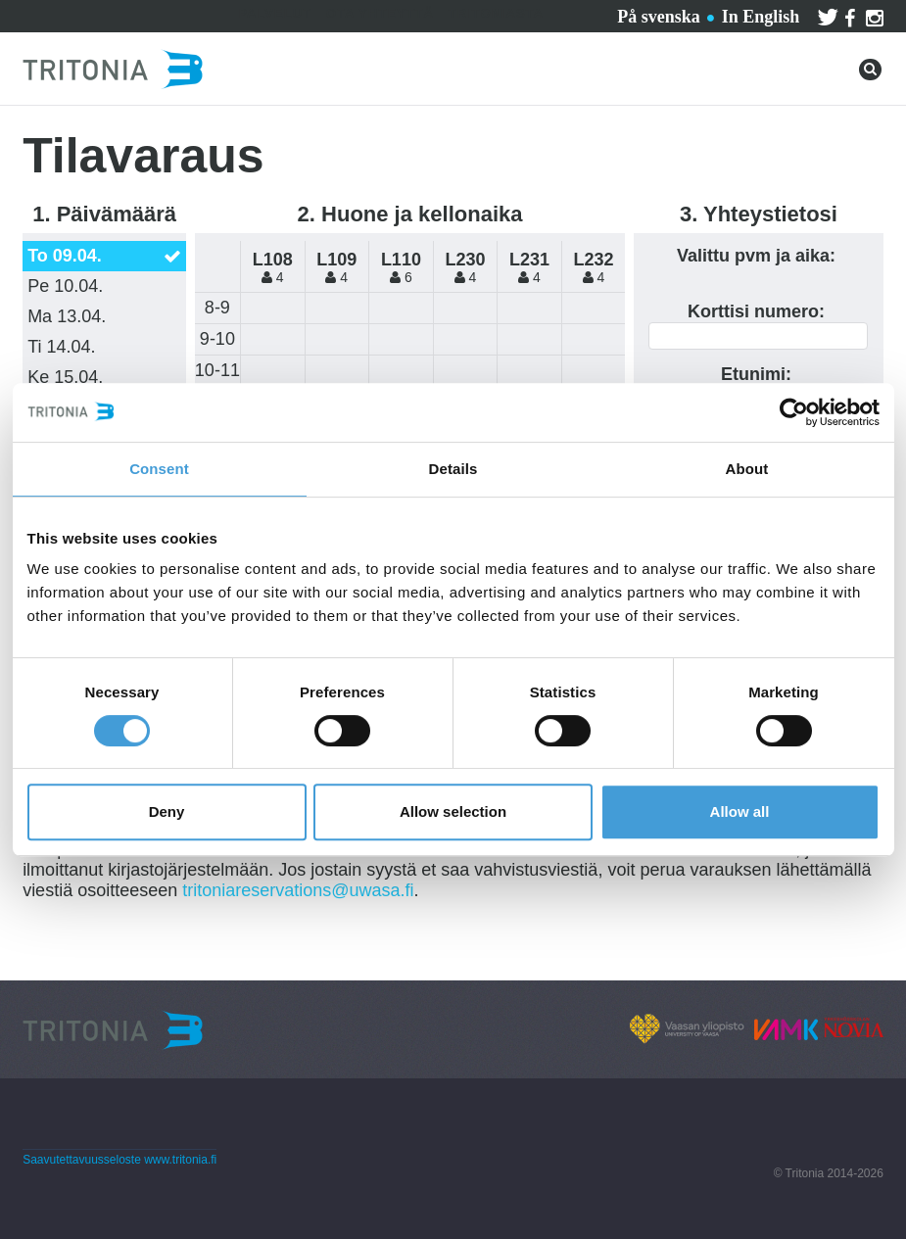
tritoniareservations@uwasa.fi (297, 890)
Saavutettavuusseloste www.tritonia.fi (119, 1160)
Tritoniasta (496, 13)
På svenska (658, 16)
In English (761, 16)
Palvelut (274, 13)
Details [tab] (453, 468)
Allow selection (453, 811)
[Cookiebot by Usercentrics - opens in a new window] (794, 412)
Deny (167, 811)
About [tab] (747, 468)
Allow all (740, 811)
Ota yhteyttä (380, 13)
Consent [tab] (159, 468)
